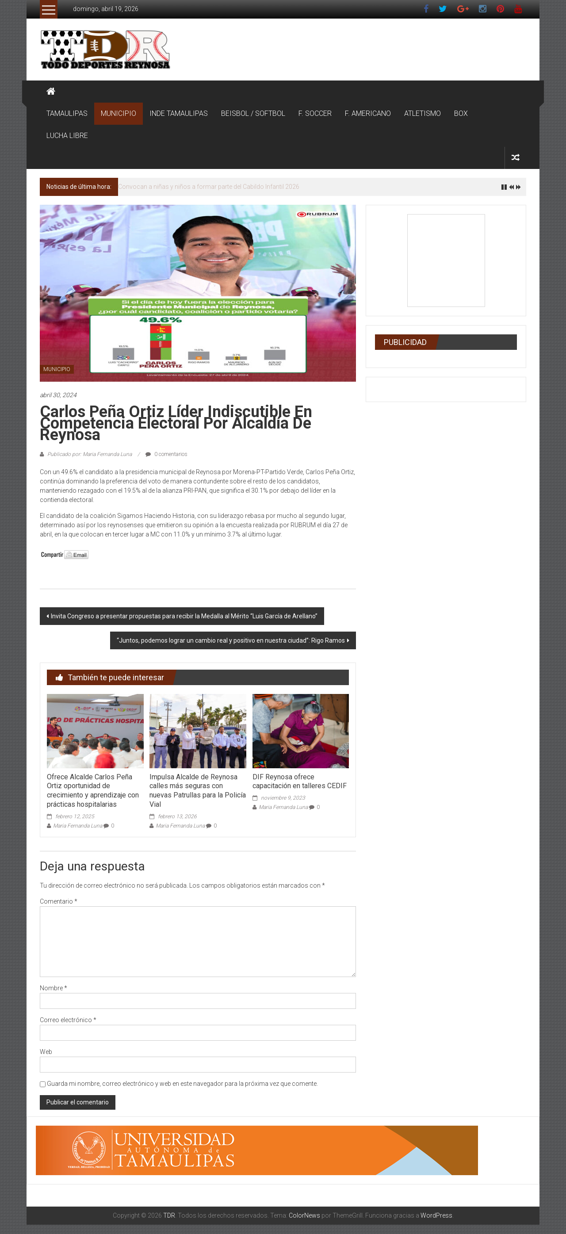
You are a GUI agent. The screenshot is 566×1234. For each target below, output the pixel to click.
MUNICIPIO (118, 113)
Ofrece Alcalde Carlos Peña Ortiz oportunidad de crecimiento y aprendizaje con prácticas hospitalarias (93, 791)
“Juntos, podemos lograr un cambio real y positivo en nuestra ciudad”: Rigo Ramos (231, 640)
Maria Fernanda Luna (77, 826)
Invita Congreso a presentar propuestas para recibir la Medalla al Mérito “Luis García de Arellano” (184, 616)
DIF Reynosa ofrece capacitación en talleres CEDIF (299, 781)
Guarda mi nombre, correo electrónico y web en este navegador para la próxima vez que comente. (182, 1083)
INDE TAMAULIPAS (178, 113)
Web (46, 1051)
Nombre (53, 988)
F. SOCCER (315, 113)
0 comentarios (166, 454)
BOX (461, 113)
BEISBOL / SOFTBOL (253, 113)
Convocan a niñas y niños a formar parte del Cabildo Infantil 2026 (208, 186)
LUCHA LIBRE (67, 135)
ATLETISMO (422, 113)
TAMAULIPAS (67, 113)
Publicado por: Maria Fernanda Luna (89, 454)
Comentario (58, 901)
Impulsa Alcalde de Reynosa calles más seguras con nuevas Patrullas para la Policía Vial (197, 791)
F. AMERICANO (368, 113)
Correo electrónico (68, 1019)
